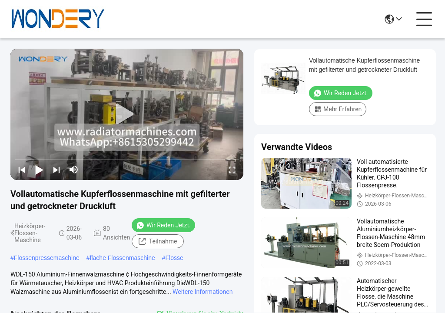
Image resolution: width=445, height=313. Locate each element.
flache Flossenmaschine (122, 257)
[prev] (21, 169)
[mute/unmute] (74, 169)
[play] (127, 114)
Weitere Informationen (202, 291)
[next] (56, 169)
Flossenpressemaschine (47, 257)
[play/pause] (39, 169)
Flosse (174, 257)
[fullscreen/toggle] (232, 169)
